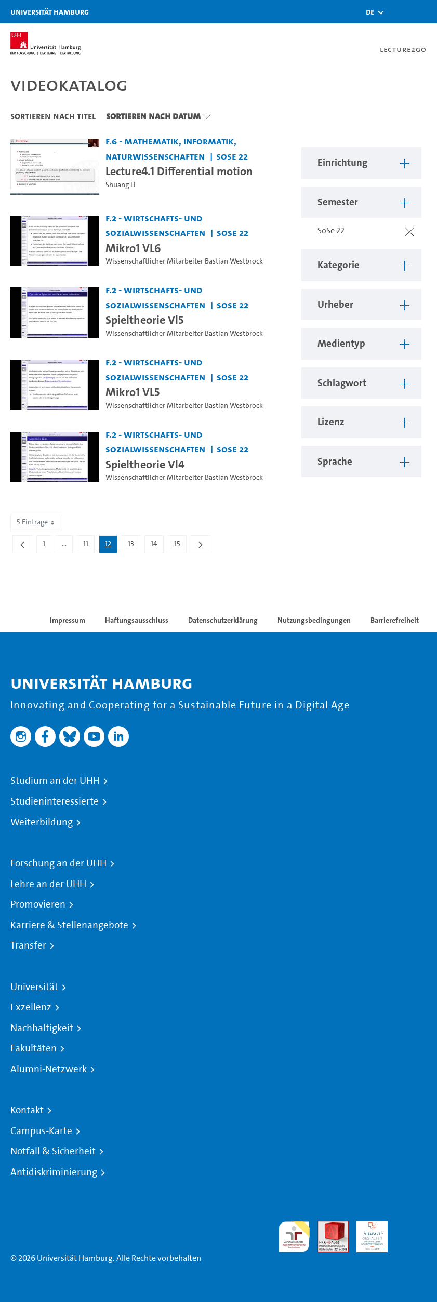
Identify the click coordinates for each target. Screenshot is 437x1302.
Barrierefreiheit (394, 620)
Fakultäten (33, 1048)
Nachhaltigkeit (41, 1028)
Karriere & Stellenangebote (69, 925)
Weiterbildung (41, 822)
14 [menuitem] (157, 546)
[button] (370, 12)
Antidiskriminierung (53, 1172)
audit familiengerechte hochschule (294, 1236)
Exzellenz (30, 1007)
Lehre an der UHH (48, 884)
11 (88, 546)
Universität (34, 987)
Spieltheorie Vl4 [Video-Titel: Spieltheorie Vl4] (144, 464)
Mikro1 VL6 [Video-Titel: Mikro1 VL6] (133, 248)
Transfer (28, 945)
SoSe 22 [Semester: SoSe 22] (232, 156)
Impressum (67, 620)
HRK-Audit (366, 1233)
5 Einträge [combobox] (36, 522)
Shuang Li (120, 185)
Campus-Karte (41, 1131)
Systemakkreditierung (411, 1226)
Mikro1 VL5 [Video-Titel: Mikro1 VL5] (132, 392)
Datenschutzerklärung (223, 620)
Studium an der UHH (55, 780)
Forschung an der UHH (58, 863)
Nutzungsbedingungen (314, 620)
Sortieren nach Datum (153, 116)
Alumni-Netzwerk (48, 1069)
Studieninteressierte (54, 801)
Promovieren (37, 904)
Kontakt (27, 1110)
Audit (327, 1226)
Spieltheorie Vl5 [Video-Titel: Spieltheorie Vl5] (144, 319)
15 (180, 546)
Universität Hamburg (49, 11)
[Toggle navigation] (424, 11)
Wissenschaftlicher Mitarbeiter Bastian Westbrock (184, 261)
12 (111, 546)
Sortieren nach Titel (53, 116)
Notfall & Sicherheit (53, 1151)
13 (134, 546)
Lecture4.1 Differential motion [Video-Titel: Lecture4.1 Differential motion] (179, 171)
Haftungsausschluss (136, 620)
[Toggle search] (398, 11)
